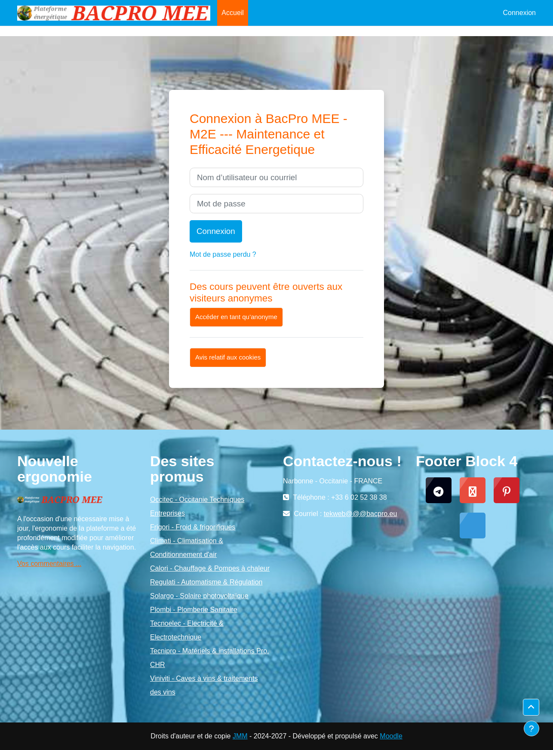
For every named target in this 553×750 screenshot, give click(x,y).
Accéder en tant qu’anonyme (236, 316)
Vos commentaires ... (49, 563)
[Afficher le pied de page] (531, 728)
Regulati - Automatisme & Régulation (206, 582)
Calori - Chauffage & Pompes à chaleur (210, 568)
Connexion (519, 12)
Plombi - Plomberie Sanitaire (193, 609)
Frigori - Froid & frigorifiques (192, 527)
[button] (531, 707)
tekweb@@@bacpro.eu (360, 513)
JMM (240, 736)
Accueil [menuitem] (232, 12)
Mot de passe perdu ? (223, 254)
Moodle (391, 736)
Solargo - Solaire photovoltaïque (199, 595)
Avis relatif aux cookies (228, 357)
